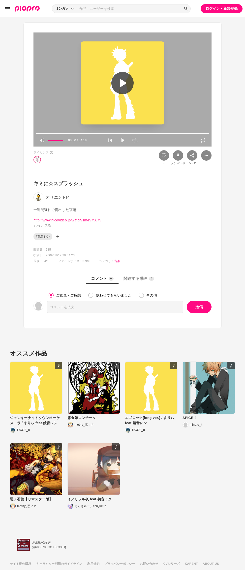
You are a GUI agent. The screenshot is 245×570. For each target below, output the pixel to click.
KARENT (191, 564)
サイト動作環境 (20, 564)
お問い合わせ (149, 564)
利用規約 (93, 564)
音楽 (117, 261)
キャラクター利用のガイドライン (59, 564)
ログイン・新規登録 (222, 8)
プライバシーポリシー (119, 564)
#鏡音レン (43, 236)
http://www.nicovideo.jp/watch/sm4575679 (67, 220)
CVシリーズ (171, 564)
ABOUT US (211, 564)
